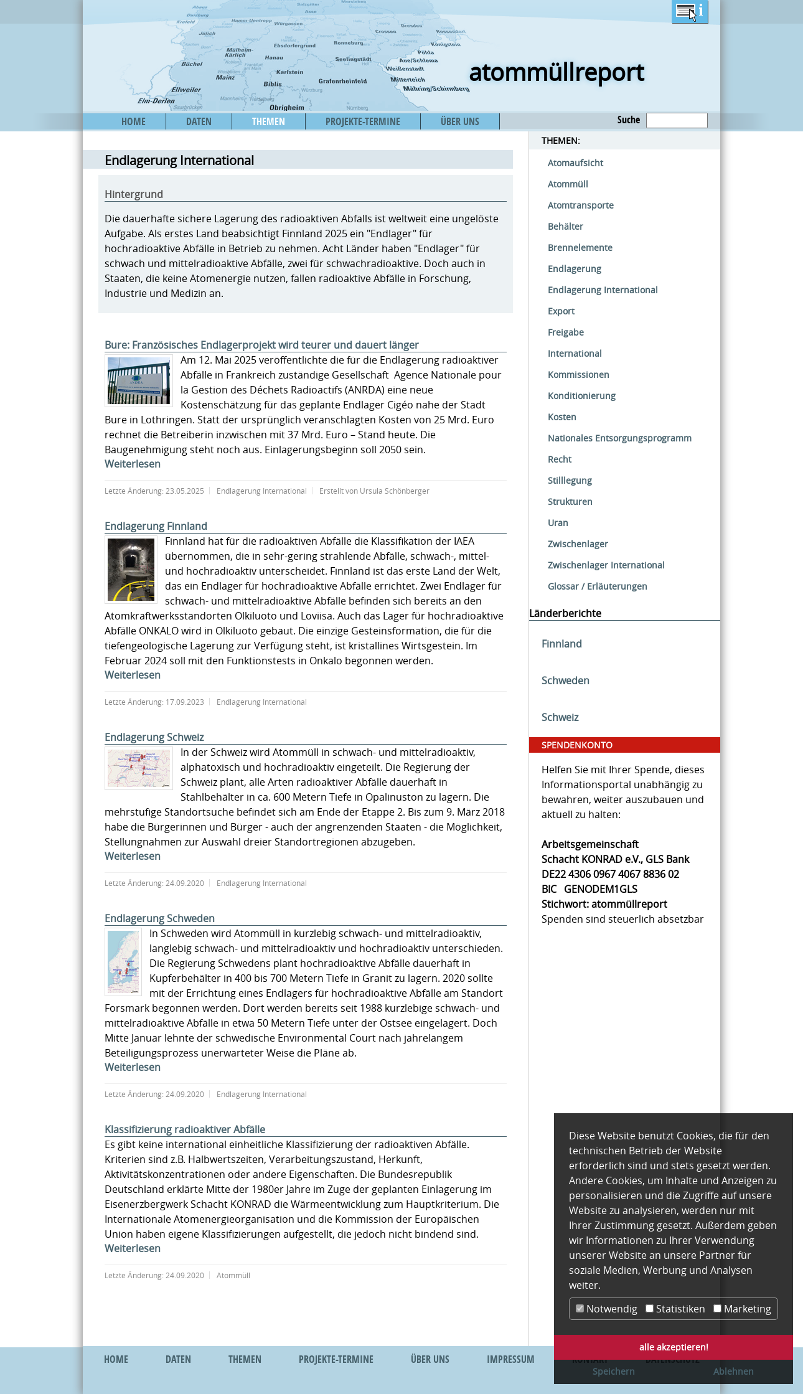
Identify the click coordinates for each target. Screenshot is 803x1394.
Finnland (562, 644)
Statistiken (675, 1309)
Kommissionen (578, 374)
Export (561, 311)
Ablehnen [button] (733, 1371)
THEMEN (268, 121)
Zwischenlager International (606, 565)
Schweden (565, 680)
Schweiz (560, 717)
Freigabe (566, 332)
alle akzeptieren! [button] (673, 1347)
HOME (133, 121)
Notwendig (606, 1309)
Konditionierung (582, 396)
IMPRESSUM (511, 1359)
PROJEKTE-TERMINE (363, 121)
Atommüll (568, 184)
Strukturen (570, 501)
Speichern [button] (614, 1371)
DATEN (199, 121)
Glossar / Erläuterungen (597, 586)
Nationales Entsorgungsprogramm (620, 438)
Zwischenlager (578, 544)
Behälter (565, 226)
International (575, 353)
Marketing (742, 1309)
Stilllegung (570, 480)
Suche (629, 119)
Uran (558, 523)
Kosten (562, 417)
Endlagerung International (603, 290)
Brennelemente (580, 247)
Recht (559, 459)
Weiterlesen (133, 464)
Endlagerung (574, 269)
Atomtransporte (581, 205)
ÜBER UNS (460, 121)
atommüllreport (556, 72)
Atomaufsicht (575, 163)
